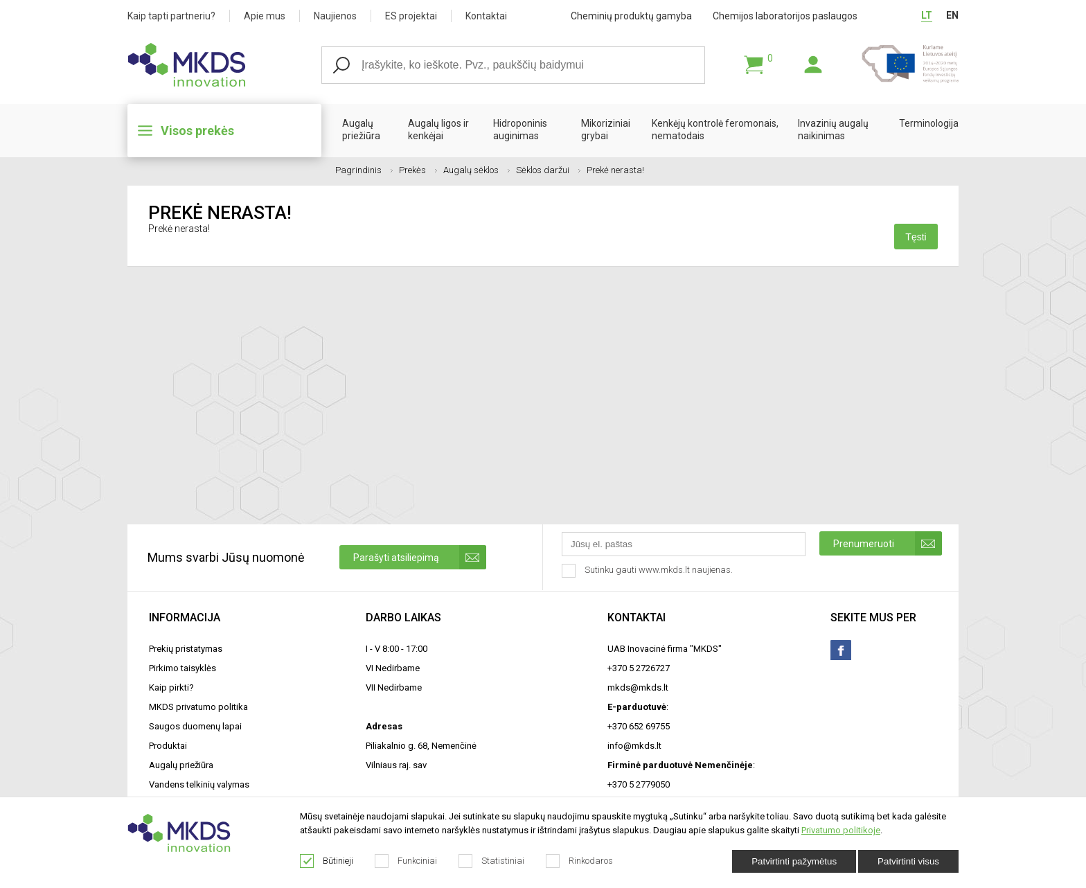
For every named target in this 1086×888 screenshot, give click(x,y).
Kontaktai (486, 15)
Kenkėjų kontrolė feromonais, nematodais (715, 129)
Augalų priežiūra (361, 129)
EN (952, 15)
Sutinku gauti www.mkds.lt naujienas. (649, 571)
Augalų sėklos (476, 170)
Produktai (168, 745)
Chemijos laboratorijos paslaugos (785, 15)
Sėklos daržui (548, 170)
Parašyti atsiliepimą (419, 557)
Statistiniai (492, 861)
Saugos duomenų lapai (195, 726)
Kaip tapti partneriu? (171, 15)
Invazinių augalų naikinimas (833, 129)
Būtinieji (327, 861)
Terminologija (929, 123)
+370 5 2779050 (638, 784)
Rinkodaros (580, 861)
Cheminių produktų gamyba (631, 15)
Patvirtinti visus (908, 861)
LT (926, 15)
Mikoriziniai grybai (605, 129)
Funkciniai (406, 861)
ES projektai (411, 15)
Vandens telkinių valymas (199, 784)
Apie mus (264, 15)
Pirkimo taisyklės (182, 668)
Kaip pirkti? (171, 687)
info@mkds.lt (634, 745)
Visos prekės (197, 130)
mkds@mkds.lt (637, 687)
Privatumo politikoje (840, 830)
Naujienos (335, 15)
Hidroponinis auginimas (520, 129)
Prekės (418, 170)
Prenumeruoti (887, 543)
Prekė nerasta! (615, 170)
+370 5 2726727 (638, 668)
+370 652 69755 (638, 726)
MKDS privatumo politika (198, 707)
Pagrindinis (364, 170)
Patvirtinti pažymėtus (794, 861)
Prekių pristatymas (185, 648)
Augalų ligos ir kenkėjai (438, 129)
